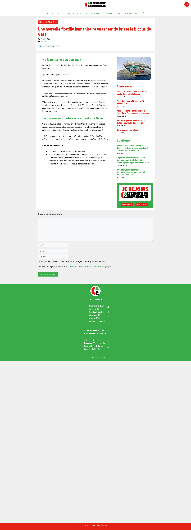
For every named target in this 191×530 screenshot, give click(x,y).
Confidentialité (90, 349)
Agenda (92, 318)
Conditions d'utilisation (96, 267)
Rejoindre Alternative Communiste (95, 525)
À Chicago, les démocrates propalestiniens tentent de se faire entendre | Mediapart (132, 172)
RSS (90, 321)
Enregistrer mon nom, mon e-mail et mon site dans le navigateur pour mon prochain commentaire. (73, 261)
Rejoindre (88, 343)
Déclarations (93, 13)
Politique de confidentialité (78, 267)
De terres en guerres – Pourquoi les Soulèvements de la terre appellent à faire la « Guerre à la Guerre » (132, 148)
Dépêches (93, 315)
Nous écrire (89, 346)
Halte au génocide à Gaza (127, 130)
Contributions (112, 13)
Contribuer (102, 312)
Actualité (76, 13)
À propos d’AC (56, 13)
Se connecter (142, 204)
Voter (100, 321)
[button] (143, 13)
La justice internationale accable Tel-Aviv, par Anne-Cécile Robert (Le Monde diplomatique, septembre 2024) (133, 160)
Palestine (44, 41)
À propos (88, 339)
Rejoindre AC (131, 13)
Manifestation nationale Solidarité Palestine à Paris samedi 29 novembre (133, 111)
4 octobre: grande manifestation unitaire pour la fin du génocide (131, 121)
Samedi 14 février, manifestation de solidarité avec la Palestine (132, 92)
